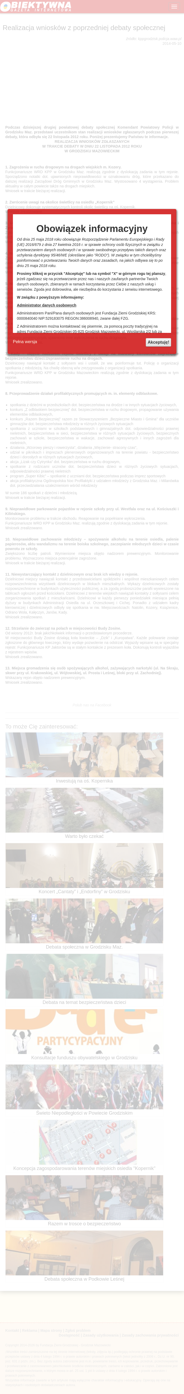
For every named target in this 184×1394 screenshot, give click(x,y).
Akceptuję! (158, 342)
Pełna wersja (25, 341)
